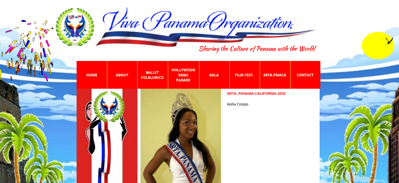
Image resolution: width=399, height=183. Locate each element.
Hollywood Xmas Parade (183, 74)
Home (91, 74)
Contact (305, 74)
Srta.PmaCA (274, 74)
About (122, 74)
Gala (214, 74)
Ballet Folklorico (152, 75)
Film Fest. (244, 74)
